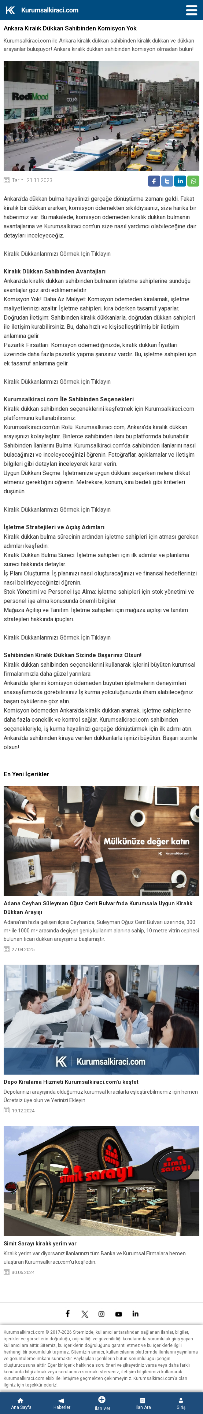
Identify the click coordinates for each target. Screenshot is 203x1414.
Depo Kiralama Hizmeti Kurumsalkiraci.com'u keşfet (71, 1082)
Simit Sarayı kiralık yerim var (40, 1243)
